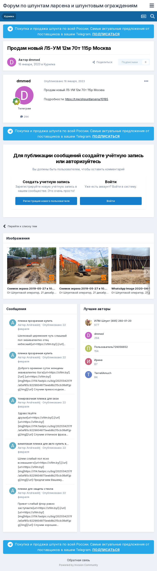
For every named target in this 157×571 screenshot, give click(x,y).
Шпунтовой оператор (25, 292)
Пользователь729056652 (111, 346)
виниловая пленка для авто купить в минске (42, 444)
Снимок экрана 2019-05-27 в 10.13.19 (85, 288)
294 (24, 116)
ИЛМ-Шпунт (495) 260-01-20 (112, 320)
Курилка (49, 64)
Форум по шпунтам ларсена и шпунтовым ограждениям (70, 6)
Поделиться (102, 62)
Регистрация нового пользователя (46, 201)
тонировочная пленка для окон (38, 398)
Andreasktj (33, 324)
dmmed (34, 59)
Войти (111, 201)
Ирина (98, 360)
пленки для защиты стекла (35, 488)
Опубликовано (64, 81)
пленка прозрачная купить (35, 320)
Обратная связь (78, 560)
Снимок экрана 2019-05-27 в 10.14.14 (33, 288)
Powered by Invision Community (78, 565)
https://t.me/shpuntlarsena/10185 (86, 99)
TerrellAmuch (102, 373)
